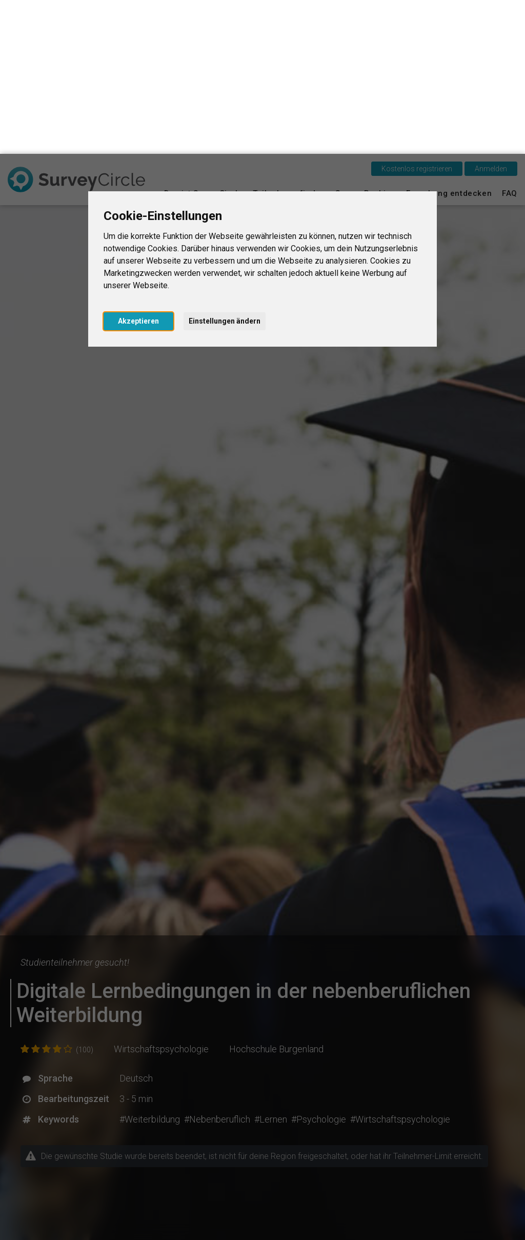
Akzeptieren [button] (138, 167)
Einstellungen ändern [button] (224, 167)
